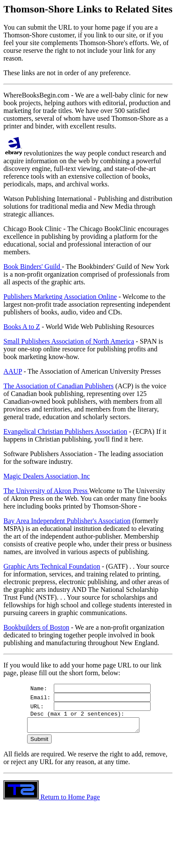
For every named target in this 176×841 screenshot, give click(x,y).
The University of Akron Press (46, 490)
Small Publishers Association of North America (68, 341)
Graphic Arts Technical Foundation (51, 566)
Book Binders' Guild (32, 266)
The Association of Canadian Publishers (58, 386)
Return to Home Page (51, 800)
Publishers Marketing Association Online (60, 296)
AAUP (12, 371)
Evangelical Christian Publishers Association (65, 431)
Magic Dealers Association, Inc (46, 476)
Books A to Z (21, 326)
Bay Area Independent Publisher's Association (66, 520)
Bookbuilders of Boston (36, 627)
